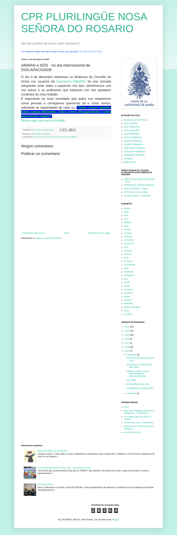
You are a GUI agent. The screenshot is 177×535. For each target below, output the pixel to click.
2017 (127, 343)
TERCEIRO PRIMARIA (134, 148)
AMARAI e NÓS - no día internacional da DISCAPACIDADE (138, 373)
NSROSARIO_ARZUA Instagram (139, 185)
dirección (128, 251)
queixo (127, 296)
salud (126, 310)
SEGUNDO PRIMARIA (134, 151)
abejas (127, 208)
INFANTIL (128, 159)
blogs (126, 226)
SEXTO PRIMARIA (133, 137)
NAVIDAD (128, 272)
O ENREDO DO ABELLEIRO (140, 388)
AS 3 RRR (131, 380)
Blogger (114, 519)
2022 (127, 327)
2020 (127, 335)
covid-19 (128, 236)
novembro (132, 393)
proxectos (128, 289)
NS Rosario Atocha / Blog (135, 192)
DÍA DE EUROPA (46, 484)
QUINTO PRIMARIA (133, 141)
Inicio (66, 233)
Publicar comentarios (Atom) (48, 238)
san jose (128, 314)
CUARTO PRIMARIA (133, 144)
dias (33, 134)
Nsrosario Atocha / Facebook (137, 196)
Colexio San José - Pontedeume (139, 422)
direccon (128, 254)
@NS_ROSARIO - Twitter (136, 188)
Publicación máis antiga (99, 233)
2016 (127, 347)
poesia (127, 286)
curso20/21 (129, 240)
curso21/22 (129, 243)
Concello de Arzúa (132, 432)
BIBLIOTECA (130, 162)
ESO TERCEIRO (131, 127)
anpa (126, 212)
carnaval (128, 233)
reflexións (128, 303)
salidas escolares (43, 134)
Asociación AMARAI (70, 81)
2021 (127, 331)
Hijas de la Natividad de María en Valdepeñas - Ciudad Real (139, 411)
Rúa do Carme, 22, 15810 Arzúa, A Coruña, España (55, 137)
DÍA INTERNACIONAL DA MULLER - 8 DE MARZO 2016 (64, 468)
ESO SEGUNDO (131, 130)
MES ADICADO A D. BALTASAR (53, 451)
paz (125, 279)
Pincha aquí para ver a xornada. (43, 120)
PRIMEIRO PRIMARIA (134, 155)
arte (126, 219)
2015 (127, 351)
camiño (127, 229)
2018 (127, 339)
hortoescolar (129, 265)
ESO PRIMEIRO (131, 134)
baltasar (127, 222)
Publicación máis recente (33, 233)
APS (126, 215)
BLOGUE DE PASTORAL (135, 120)
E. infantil (128, 261)
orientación (129, 275)
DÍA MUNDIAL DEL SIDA (138, 384)
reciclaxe (128, 300)
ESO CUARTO (131, 123)
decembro (132, 354)
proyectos (128, 293)
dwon (126, 257)
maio (126, 268)
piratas (127, 282)
